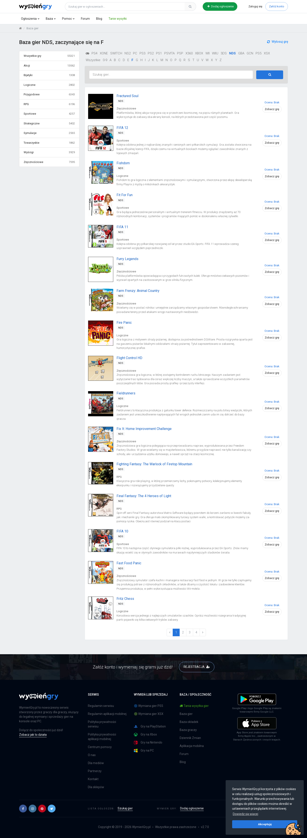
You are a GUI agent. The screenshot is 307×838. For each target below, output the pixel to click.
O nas (92, 755)
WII (207, 53)
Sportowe (49, 114)
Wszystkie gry (49, 56)
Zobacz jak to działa (33, 734)
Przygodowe (49, 94)
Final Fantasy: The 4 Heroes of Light (144, 496)
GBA (241, 53)
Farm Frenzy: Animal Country (138, 291)
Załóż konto (276, 6)
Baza (49, 18)
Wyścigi (49, 152)
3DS (224, 53)
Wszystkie (93, 60)
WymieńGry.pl (141, 827)
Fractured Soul (127, 96)
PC (135, 53)
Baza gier (186, 714)
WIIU (215, 53)
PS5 (258, 53)
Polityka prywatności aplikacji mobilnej (102, 737)
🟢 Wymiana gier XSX (148, 714)
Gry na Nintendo (148, 742)
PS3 (142, 53)
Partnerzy (95, 771)
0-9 (105, 60)
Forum (85, 18)
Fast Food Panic (129, 563)
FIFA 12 (122, 128)
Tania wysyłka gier (194, 706)
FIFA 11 (122, 227)
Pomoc (67, 18)
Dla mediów (96, 763)
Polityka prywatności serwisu (102, 724)
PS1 (159, 53)
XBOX (199, 53)
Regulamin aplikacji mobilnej (107, 714)
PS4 (94, 53)
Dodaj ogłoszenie (220, 6)
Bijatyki (49, 75)
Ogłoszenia (29, 18)
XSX (267, 53)
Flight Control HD (129, 358)
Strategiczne (49, 123)
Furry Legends (127, 259)
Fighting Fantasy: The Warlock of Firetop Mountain (154, 464)
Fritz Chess (125, 599)
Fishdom (123, 163)
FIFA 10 (122, 531)
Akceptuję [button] (265, 824)
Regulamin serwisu (101, 706)
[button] (23, 808)
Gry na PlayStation (150, 726)
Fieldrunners (126, 393)
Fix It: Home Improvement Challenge (144, 429)
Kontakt (93, 779)
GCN (250, 53)
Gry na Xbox (145, 734)
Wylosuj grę (277, 44)
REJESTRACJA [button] (197, 667)
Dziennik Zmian (190, 738)
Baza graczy (188, 730)
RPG (49, 104)
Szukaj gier (125, 808)
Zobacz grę (272, 109)
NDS (232, 53)
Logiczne (49, 85)
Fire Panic (124, 323)
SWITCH (116, 53)
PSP (180, 53)
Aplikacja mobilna (192, 746)
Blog (99, 18)
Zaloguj (255, 6)
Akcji (49, 65)
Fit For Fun (125, 195)
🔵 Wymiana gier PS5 (148, 706)
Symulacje (49, 133)
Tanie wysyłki (117, 18)
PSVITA (169, 53)
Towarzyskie (49, 143)
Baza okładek (189, 722)
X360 (189, 53)
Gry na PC (144, 750)
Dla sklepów (96, 787)
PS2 (151, 53)
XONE (104, 53)
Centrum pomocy (100, 747)
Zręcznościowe (49, 162)
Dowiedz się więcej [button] (245, 814)
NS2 (128, 53)
